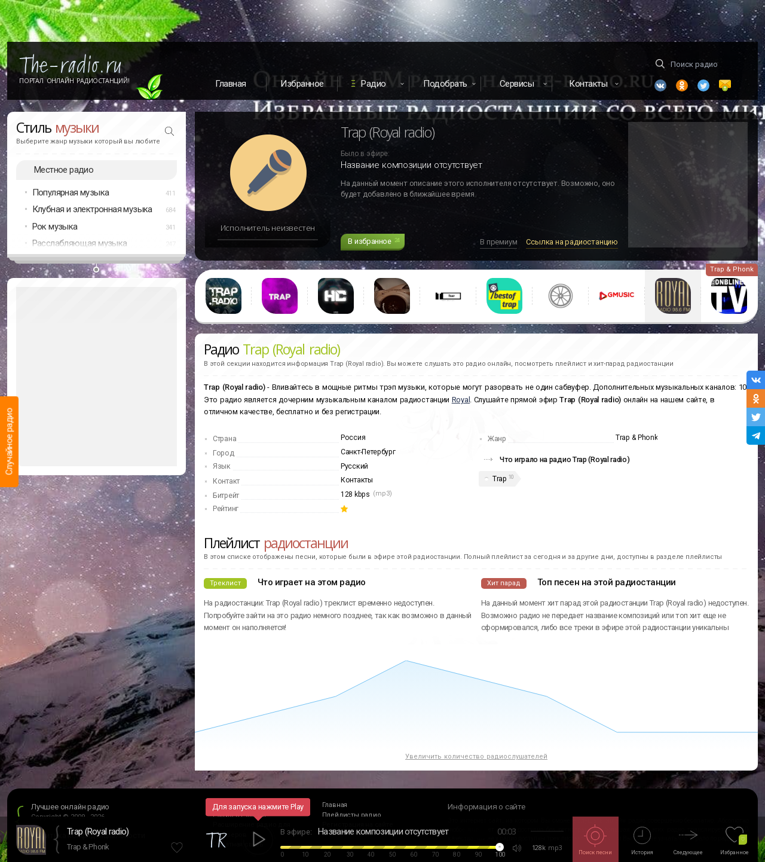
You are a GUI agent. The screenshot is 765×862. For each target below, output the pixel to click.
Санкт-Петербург (368, 452)
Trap (499, 479)
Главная (230, 83)
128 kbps (355, 494)
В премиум (498, 241)
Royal (461, 399)
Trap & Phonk (88, 846)
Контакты (357, 480)
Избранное (302, 83)
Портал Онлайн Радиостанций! (74, 81)
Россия (353, 437)
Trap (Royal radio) (97, 831)
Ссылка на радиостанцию (572, 241)
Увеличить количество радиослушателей (476, 756)
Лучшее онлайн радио (70, 806)
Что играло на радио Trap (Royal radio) (565, 459)
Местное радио (63, 169)
